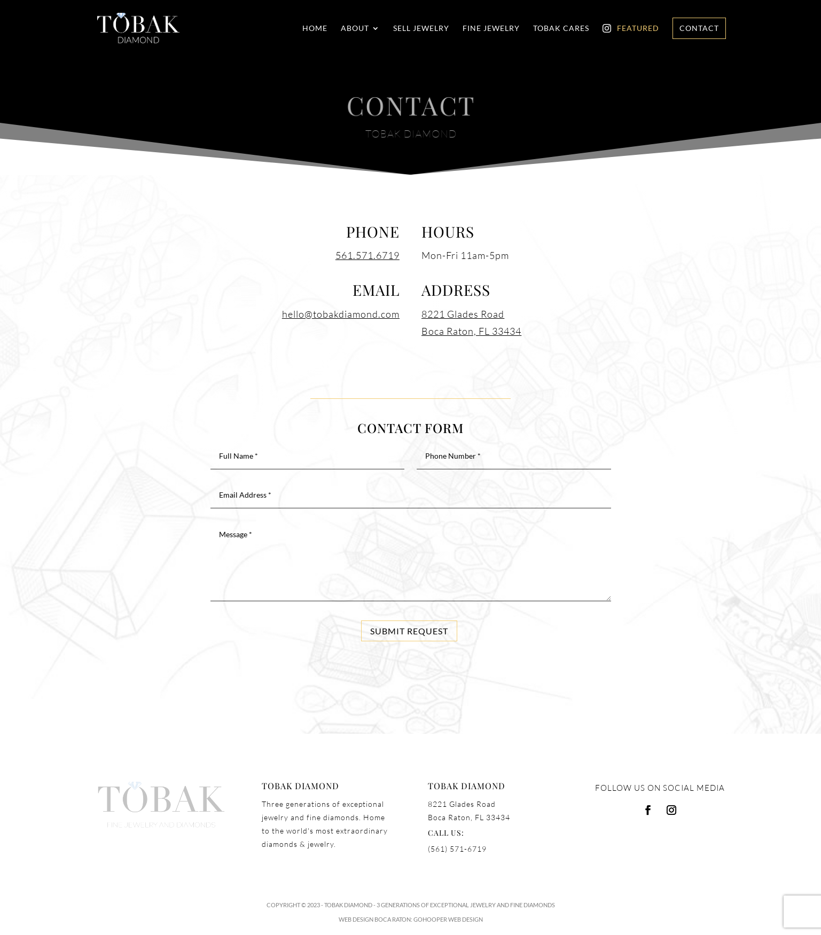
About (355, 29)
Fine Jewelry (491, 29)
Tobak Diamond (348, 904)
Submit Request (409, 631)
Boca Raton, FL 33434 (471, 331)
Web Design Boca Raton (375, 919)
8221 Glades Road (462, 314)
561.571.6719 (367, 255)
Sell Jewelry (421, 29)
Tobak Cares (561, 29)
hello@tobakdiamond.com (341, 314)
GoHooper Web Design (448, 919)
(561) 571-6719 (457, 848)
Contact (699, 28)
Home (314, 29)
